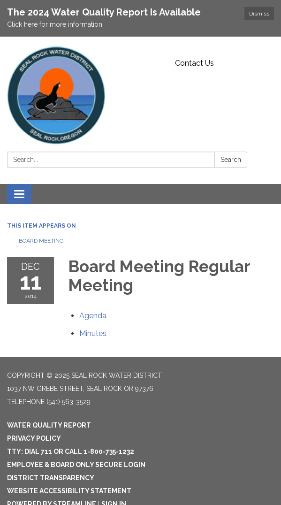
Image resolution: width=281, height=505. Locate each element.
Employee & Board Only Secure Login (76, 464)
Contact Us (194, 63)
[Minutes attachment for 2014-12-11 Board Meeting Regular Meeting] (92, 333)
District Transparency (50, 478)
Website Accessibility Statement (69, 491)
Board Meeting (41, 240)
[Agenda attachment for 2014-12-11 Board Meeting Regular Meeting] (92, 315)
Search (230, 159)
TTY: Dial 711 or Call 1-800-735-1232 (70, 451)
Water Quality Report (49, 425)
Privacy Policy (34, 438)
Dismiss (259, 13)
